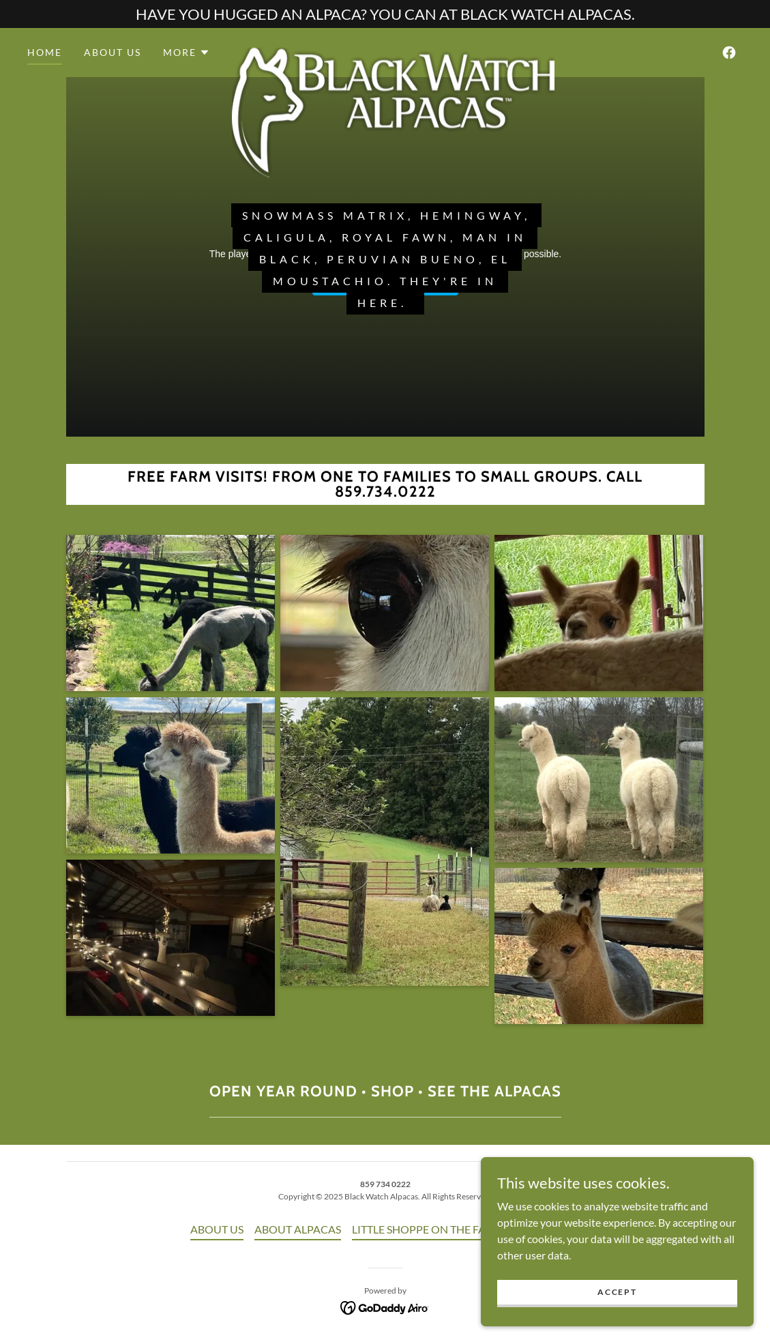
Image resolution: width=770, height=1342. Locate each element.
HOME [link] (44, 52)
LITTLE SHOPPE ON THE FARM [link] (427, 1229)
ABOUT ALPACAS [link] (297, 1229)
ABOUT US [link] (112, 52)
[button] (186, 52)
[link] (393, 49)
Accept (616, 1292)
